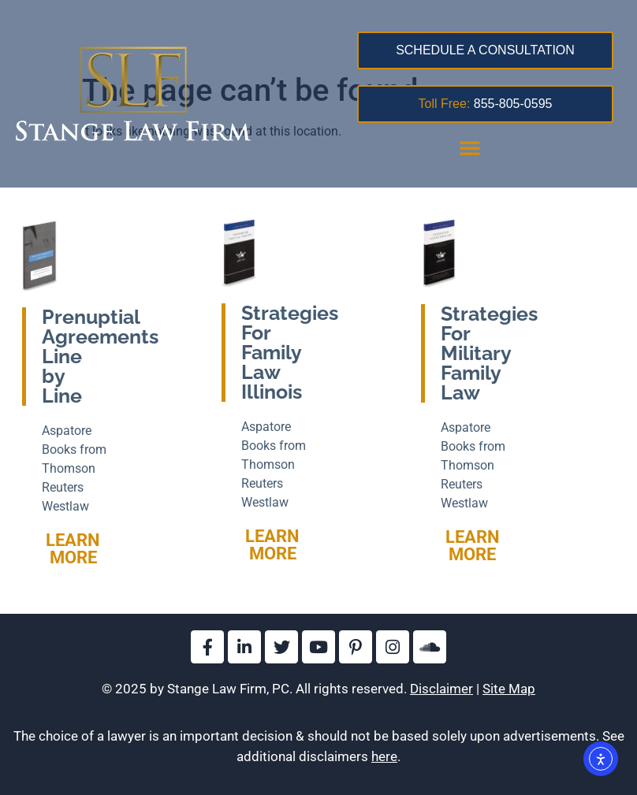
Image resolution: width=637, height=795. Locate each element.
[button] (469, 147)
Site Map (508, 689)
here (384, 756)
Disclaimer (441, 689)
